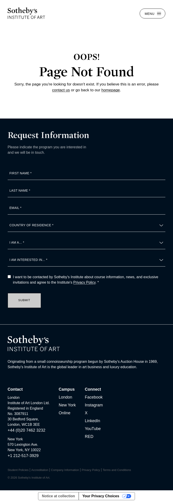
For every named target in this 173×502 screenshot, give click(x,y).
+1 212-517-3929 (23, 455)
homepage (110, 90)
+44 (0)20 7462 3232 (27, 430)
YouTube (93, 428)
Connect (93, 389)
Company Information (65, 470)
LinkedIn (92, 421)
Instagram (94, 405)
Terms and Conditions (117, 470)
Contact (15, 389)
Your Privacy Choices (100, 496)
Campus (67, 389)
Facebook (93, 397)
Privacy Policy (84, 282)
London (65, 397)
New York (67, 405)
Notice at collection (58, 496)
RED (89, 436)
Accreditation (39, 470)
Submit (24, 300)
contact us (61, 90)
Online (64, 413)
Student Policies (18, 470)
